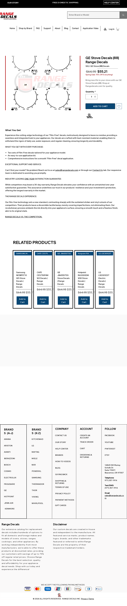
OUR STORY (13, 3)
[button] (47, 28)
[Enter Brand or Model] (91, 15)
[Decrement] (88, 96)
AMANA (7, 439)
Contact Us (97, 170)
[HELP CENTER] (111, 3)
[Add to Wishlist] (119, 106)
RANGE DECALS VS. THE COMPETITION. (23, 217)
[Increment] (95, 96)
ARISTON (8, 445)
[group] (63, 279)
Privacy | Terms (87, 599)
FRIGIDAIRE (9, 484)
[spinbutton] (91, 96)
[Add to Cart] (22, 300)
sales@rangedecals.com (66, 170)
